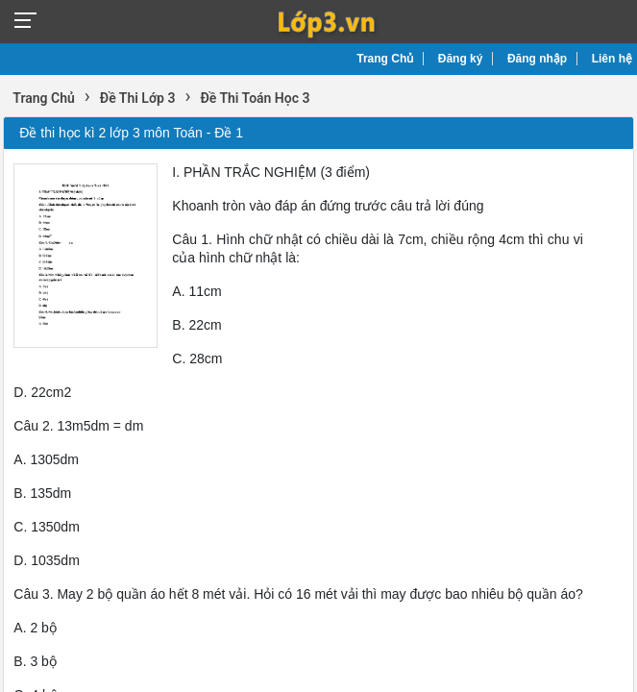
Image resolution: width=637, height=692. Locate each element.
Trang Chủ (384, 58)
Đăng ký (460, 58)
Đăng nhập (537, 58)
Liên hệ (612, 58)
